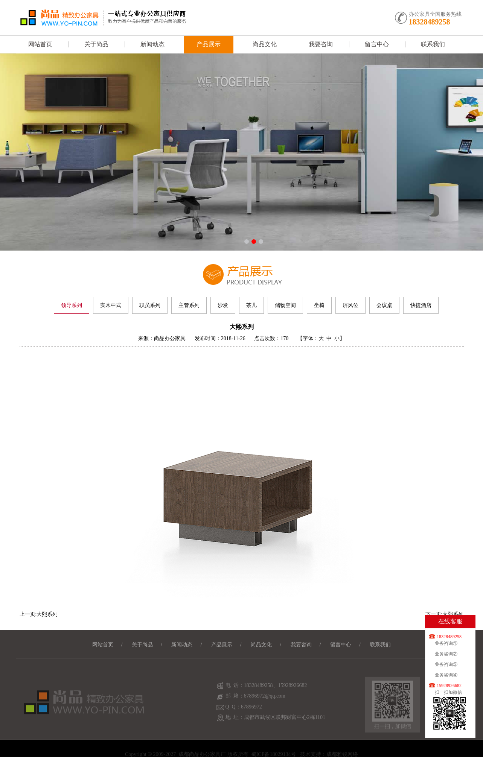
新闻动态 (152, 44)
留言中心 (377, 44)
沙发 (223, 305)
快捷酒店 (420, 305)
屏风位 (350, 305)
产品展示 (209, 44)
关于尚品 (96, 44)
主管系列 (189, 305)
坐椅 (319, 305)
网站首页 (40, 44)
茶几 (251, 305)
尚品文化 (265, 44)
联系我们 (433, 44)
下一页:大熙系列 (444, 614)
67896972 (251, 714)
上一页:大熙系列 (39, 614)
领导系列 (71, 305)
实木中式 (110, 305)
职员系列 (149, 305)
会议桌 (384, 305)
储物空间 (285, 305)
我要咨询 (321, 44)
